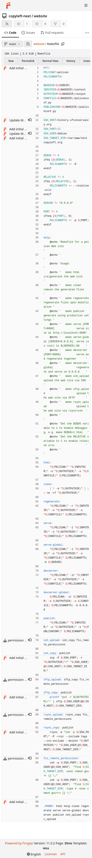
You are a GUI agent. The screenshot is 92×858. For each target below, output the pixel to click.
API (62, 854)
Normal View (50, 61)
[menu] (34, 854)
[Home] (8, 5)
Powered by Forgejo (19, 843)
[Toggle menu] (86, 5)
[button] (28, 44)
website (40, 16)
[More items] (87, 32)
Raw (11, 61)
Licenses (51, 854)
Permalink (28, 61)
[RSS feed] (7, 23)
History (70, 61)
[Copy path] (63, 44)
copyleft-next (20, 16)
